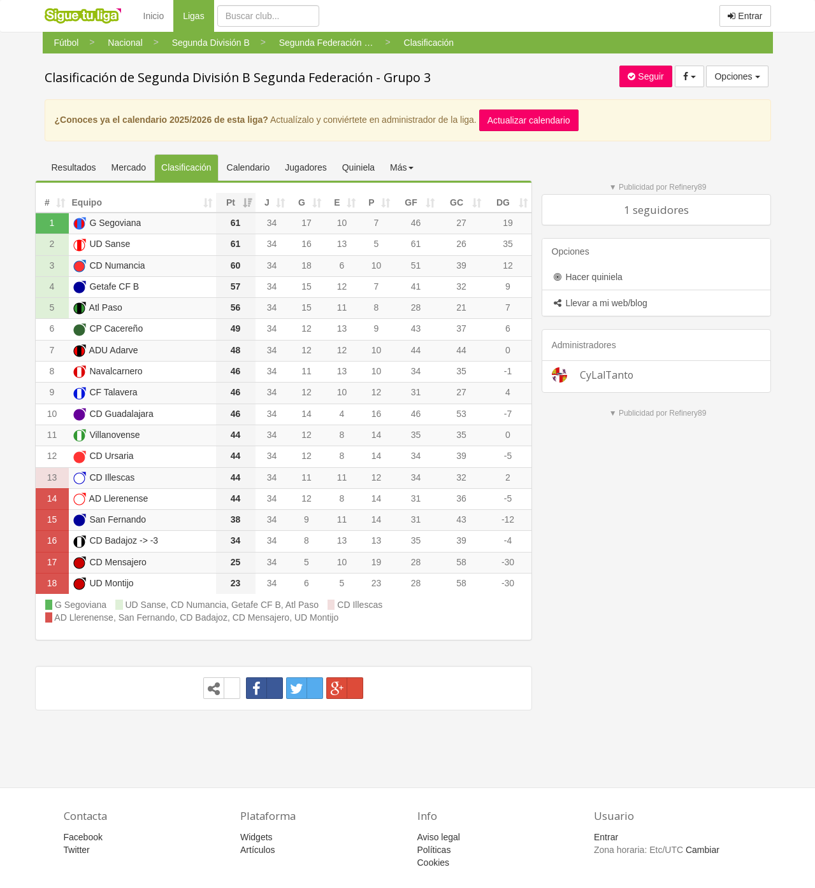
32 (461, 286)
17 (306, 223)
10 (342, 223)
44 (416, 350)
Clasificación (186, 167)
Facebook (83, 837)
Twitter (77, 850)
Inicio (153, 16)
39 (461, 265)
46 (416, 223)
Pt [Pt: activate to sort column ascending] (230, 202)
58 (461, 562)
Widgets (256, 837)
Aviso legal (438, 837)
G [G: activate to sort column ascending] (301, 202)
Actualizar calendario (528, 120)
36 (461, 498)
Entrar (745, 16)
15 (306, 286)
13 (342, 244)
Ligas (198, 15)
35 (508, 244)
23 (376, 583)
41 (416, 286)
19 (508, 223)
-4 (508, 540)
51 (416, 265)
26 (461, 244)
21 (461, 307)
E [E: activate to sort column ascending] (337, 202)
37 (461, 328)
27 (461, 223)
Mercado (129, 167)
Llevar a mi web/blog (599, 303)
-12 (507, 519)
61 (416, 244)
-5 (508, 456)
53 (461, 414)
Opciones (737, 76)
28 (416, 307)
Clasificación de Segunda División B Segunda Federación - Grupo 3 (238, 77)
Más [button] (401, 167)
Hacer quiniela (587, 277)
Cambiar (702, 850)
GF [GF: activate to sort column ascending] (411, 202)
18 (306, 265)
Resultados (74, 167)
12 (508, 265)
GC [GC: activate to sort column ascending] (456, 202)
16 (306, 244)
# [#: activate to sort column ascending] (47, 202)
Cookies (433, 862)
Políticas (434, 850)
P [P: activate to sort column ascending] (371, 202)
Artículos (257, 850)
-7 (508, 414)
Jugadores (305, 167)
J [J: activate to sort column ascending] (267, 202)
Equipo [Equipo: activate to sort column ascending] (87, 202)
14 (306, 414)
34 (272, 223)
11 (342, 307)
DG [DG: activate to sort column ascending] (503, 202)
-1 (508, 371)
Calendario (248, 167)
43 (416, 328)
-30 (507, 562)
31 (416, 392)
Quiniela (358, 167)
